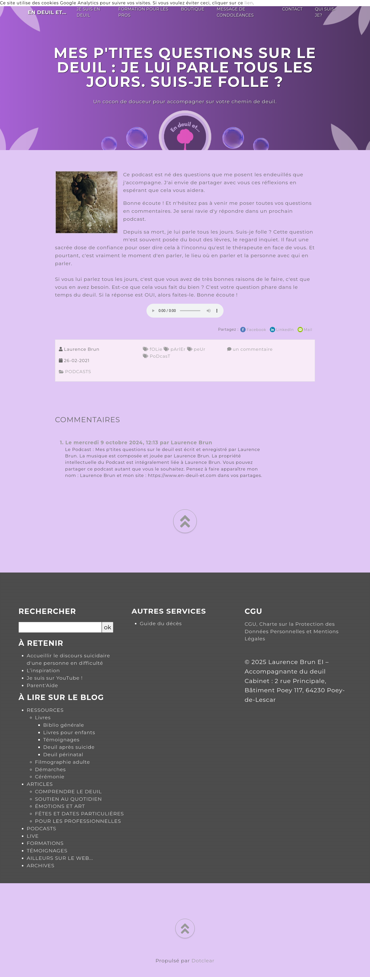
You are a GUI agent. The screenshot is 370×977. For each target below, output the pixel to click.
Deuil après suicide (69, 747)
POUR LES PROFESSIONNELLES (78, 821)
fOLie (152, 349)
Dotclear (202, 960)
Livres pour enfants (69, 732)
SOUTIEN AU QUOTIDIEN (68, 799)
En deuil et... (47, 12)
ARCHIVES (40, 865)
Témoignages (61, 739)
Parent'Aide (42, 685)
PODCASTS (75, 371)
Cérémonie (49, 776)
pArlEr (175, 349)
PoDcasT (156, 356)
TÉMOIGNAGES (47, 850)
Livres (43, 717)
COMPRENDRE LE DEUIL (68, 791)
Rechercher (47, 611)
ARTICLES (40, 784)
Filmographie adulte (62, 762)
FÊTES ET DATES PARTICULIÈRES (79, 813)
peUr (196, 349)
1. (62, 442)
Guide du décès (161, 623)
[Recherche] (60, 627)
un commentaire (250, 349)
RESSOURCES (45, 710)
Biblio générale (63, 725)
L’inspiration (43, 670)
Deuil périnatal (63, 754)
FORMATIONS (45, 843)
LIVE (33, 836)
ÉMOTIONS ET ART (60, 806)
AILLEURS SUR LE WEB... (60, 858)
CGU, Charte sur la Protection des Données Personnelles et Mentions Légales (292, 631)
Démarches (50, 769)
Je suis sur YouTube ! (55, 678)
